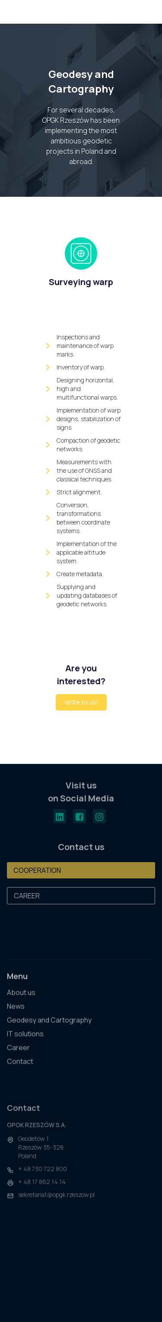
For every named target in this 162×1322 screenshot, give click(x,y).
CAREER (27, 895)
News (16, 1012)
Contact (20, 1067)
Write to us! (81, 702)
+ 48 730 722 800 (42, 1177)
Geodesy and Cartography (49, 1025)
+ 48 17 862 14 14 (42, 1190)
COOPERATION (37, 870)
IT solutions (25, 1039)
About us (21, 998)
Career (18, 1053)
